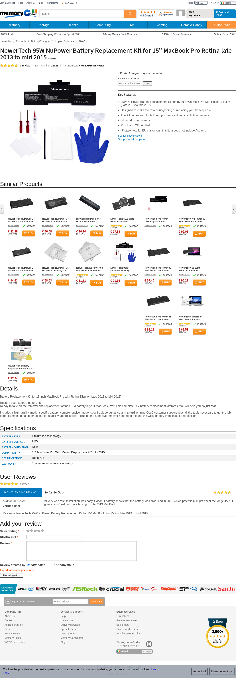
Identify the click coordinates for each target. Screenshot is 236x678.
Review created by (12, 564)
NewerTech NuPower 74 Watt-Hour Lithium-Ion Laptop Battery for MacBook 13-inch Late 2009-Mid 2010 (21, 220)
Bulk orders (122, 624)
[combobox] (82, 14)
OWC (54, 58)
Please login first (11, 575)
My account (195, 15)
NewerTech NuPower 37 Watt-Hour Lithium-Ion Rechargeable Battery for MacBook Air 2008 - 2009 (55, 220)
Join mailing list (7, 3)
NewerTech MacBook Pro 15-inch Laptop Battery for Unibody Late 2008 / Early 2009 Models (191, 318)
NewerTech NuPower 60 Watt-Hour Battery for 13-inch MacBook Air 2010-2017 (192, 220)
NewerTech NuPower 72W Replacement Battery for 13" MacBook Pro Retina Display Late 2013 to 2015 (156, 220)
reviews (182, 228)
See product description (131, 139)
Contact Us (52, 3)
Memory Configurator (72, 637)
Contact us (11, 620)
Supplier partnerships (128, 633)
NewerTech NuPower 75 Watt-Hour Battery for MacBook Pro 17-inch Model (55, 269)
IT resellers (122, 616)
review (113, 228)
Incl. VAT (201, 3)
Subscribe (96, 601)
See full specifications (130, 135)
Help (20, 3)
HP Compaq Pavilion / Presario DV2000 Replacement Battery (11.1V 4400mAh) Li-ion (89, 220)
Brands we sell (13, 633)
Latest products (69, 633)
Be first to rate (13, 226)
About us (10, 616)
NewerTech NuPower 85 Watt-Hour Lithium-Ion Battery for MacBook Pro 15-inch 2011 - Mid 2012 (158, 318)
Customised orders (127, 629)
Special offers (68, 629)
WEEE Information (15, 642)
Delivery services (70, 624)
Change (147, 651)
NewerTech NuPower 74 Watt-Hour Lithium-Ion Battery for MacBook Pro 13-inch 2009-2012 (21, 269)
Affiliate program (14, 624)
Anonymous (64, 564)
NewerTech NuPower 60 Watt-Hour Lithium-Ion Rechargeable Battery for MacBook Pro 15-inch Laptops (89, 269)
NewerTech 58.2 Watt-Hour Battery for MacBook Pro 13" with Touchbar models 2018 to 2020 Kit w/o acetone (123, 220)
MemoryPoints (13, 637)
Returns (9, 629)
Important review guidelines (17, 570)
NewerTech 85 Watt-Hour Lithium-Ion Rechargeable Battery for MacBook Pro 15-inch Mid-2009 (191, 269)
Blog (41, 3)
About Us (31, 3)
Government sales (126, 620)
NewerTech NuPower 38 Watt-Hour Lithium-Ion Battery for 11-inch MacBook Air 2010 (158, 269)
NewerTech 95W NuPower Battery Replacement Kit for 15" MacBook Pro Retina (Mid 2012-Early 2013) (123, 269)
